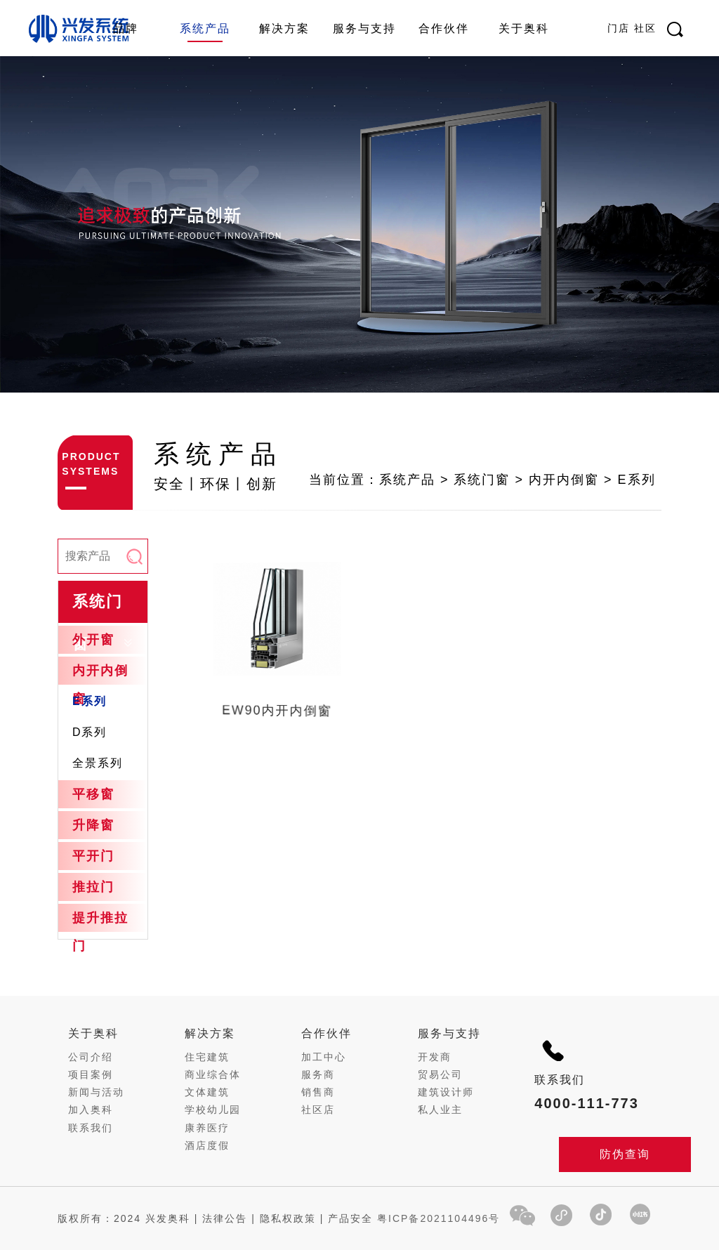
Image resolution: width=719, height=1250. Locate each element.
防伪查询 (625, 1154)
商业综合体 (213, 1074)
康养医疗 (207, 1127)
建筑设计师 (446, 1092)
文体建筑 (207, 1092)
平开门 (93, 856)
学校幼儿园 (213, 1109)
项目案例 (90, 1074)
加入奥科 (90, 1109)
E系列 (89, 701)
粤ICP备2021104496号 (438, 1218)
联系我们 (90, 1127)
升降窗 (93, 825)
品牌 (125, 28)
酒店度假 (207, 1145)
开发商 (434, 1056)
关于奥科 (524, 28)
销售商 (318, 1092)
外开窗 (93, 640)
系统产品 (205, 28)
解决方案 (284, 28)
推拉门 (93, 887)
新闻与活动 (96, 1092)
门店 (618, 28)
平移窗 (93, 794)
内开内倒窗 (100, 685)
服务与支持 (364, 28)
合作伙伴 (443, 28)
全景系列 (97, 763)
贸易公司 (440, 1074)
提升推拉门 (100, 932)
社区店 (318, 1109)
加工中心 (323, 1056)
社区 (645, 28)
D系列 (89, 732)
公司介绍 (90, 1056)
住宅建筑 (207, 1056)
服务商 (318, 1074)
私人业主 (440, 1109)
